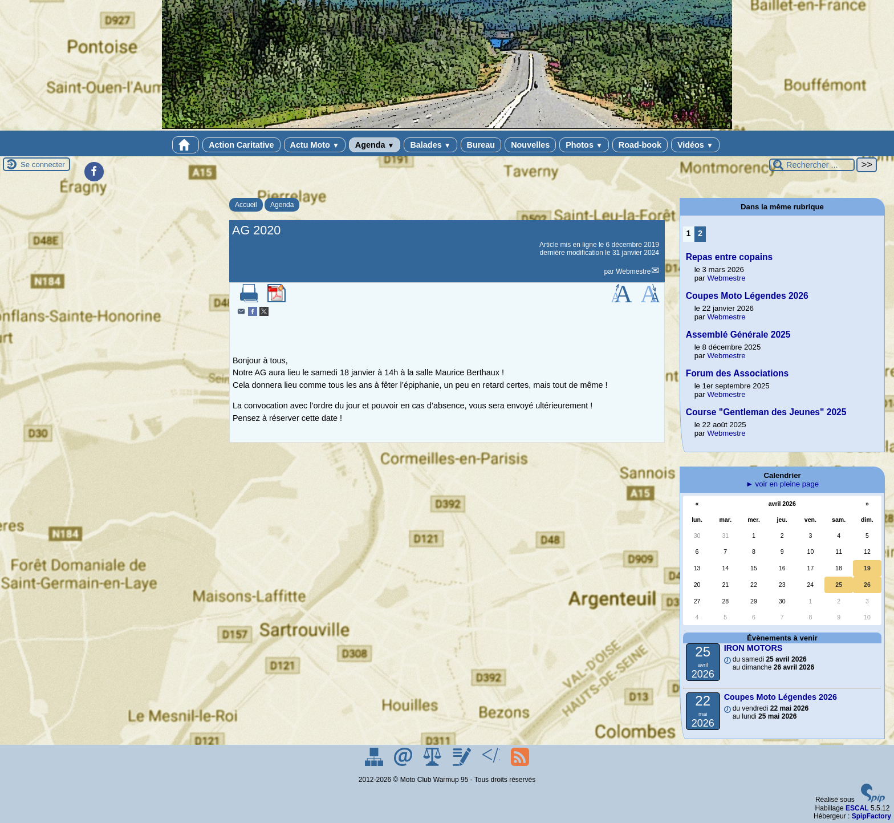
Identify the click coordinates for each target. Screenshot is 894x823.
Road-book (640, 144)
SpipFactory (871, 816)
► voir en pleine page (782, 484)
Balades (430, 144)
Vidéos (695, 144)
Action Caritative (241, 144)
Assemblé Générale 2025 (738, 334)
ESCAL (857, 808)
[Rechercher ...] (812, 165)
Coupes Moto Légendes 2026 (747, 296)
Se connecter (43, 164)
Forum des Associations (737, 373)
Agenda (375, 144)
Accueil (246, 205)
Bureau (481, 144)
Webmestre (633, 271)
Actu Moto (314, 144)
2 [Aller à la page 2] (700, 233)
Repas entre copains (729, 257)
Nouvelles (530, 144)
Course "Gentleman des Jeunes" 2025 (766, 412)
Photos (584, 144)
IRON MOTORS (753, 647)
